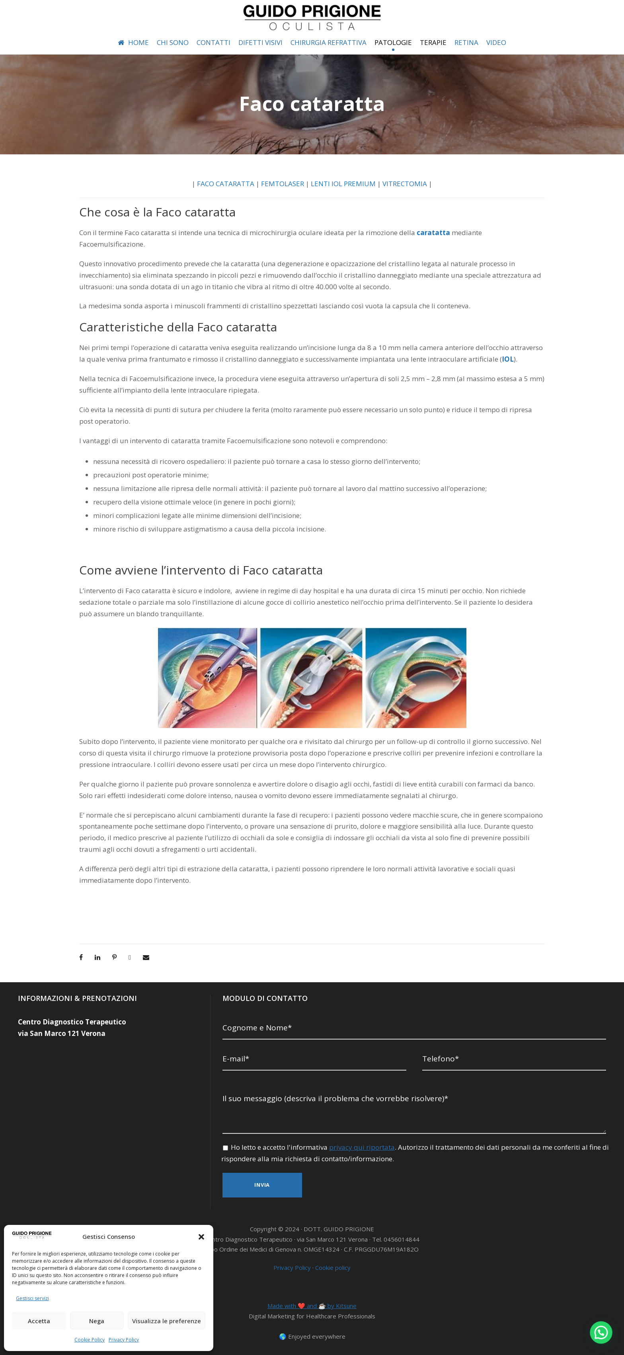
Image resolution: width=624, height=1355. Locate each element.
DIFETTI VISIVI (260, 42)
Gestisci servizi (32, 1298)
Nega (96, 1321)
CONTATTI (213, 42)
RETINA (466, 42)
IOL (508, 359)
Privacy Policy (124, 1339)
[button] (201, 1237)
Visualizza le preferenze (166, 1321)
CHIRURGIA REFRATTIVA (329, 42)
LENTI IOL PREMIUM (343, 183)
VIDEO (496, 42)
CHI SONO (173, 42)
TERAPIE (433, 42)
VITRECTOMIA (404, 183)
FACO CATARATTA (225, 183)
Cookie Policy (89, 1339)
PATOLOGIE (393, 42)
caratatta (433, 232)
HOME (133, 42)
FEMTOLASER (282, 183)
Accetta (39, 1321)
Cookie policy (333, 1267)
